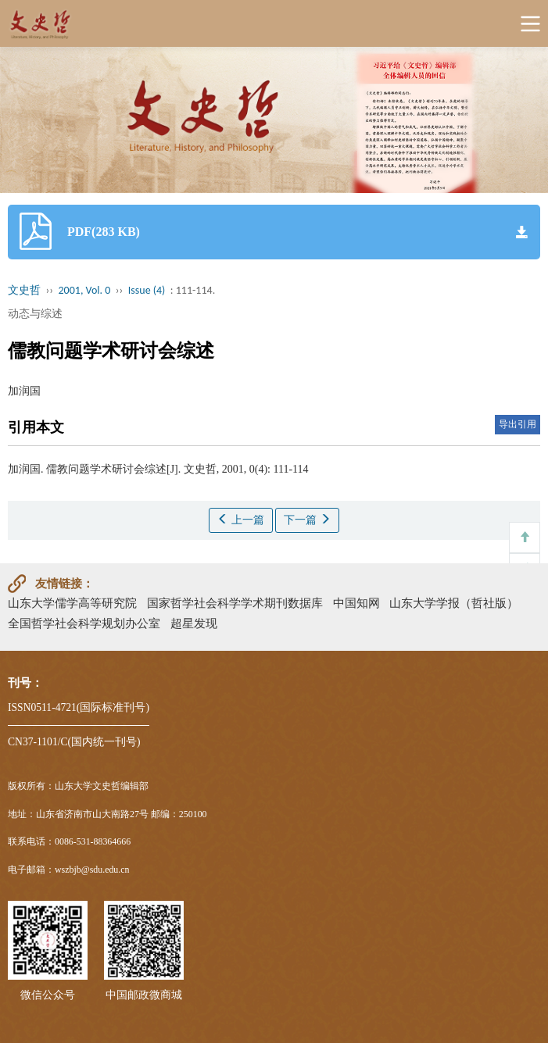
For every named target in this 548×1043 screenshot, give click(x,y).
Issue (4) (147, 290)
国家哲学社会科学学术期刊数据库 (235, 602)
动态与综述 (35, 314)
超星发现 (193, 623)
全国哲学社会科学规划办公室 (84, 623)
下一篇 (307, 519)
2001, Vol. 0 (85, 290)
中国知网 (356, 602)
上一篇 (240, 519)
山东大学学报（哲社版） (453, 602)
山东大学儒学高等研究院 (72, 602)
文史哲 (24, 290)
